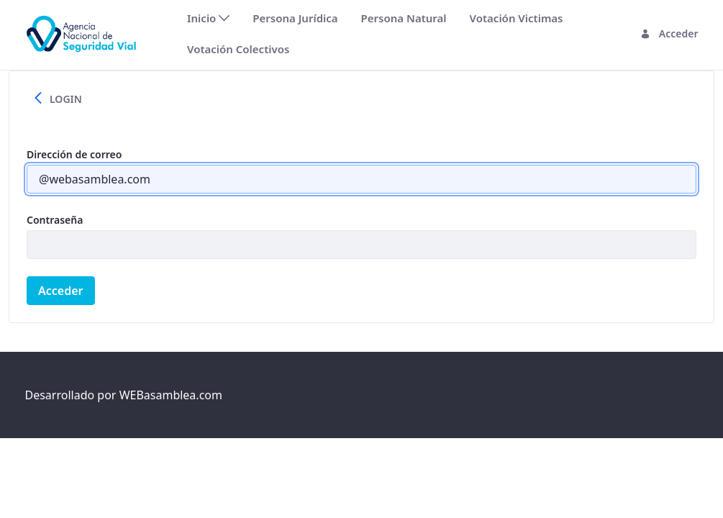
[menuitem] (208, 18)
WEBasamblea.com (170, 395)
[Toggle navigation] (162, 33)
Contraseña (55, 220)
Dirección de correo (74, 154)
